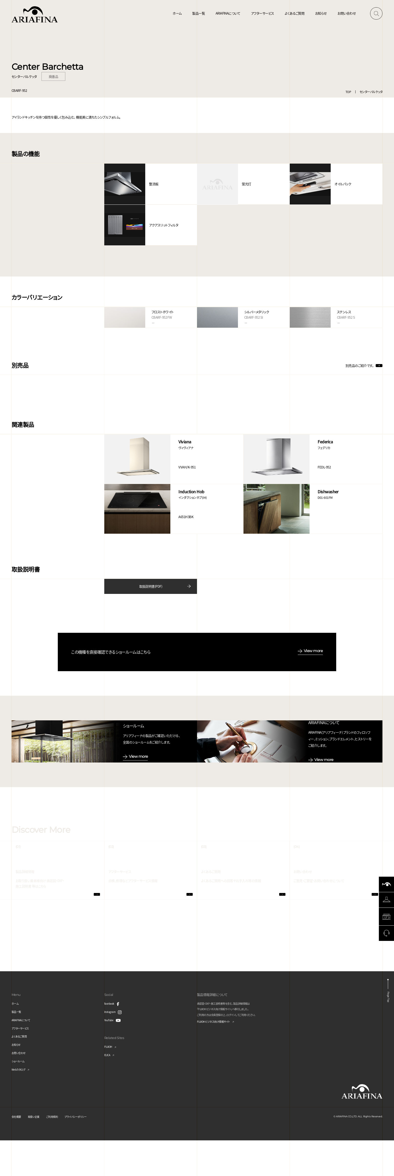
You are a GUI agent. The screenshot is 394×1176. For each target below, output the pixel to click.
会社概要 (18, 1152)
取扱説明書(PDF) (150, 584)
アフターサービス (262, 13)
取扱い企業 (38, 1152)
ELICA (108, 1090)
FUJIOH (109, 1082)
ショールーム (20, 1096)
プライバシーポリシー (89, 1152)
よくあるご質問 (294, 13)
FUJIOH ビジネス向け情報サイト (219, 1057)
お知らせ (321, 13)
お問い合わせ (346, 13)
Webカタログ (20, 1104)
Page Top (386, 1032)
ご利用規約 (60, 1152)
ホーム (177, 13)
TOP (348, 92)
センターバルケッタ (371, 92)
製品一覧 (198, 13)
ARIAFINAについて (228, 13)
